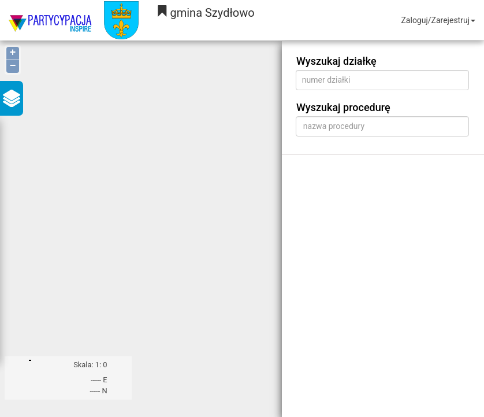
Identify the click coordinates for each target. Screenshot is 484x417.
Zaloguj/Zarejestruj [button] (438, 20)
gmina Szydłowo (205, 12)
